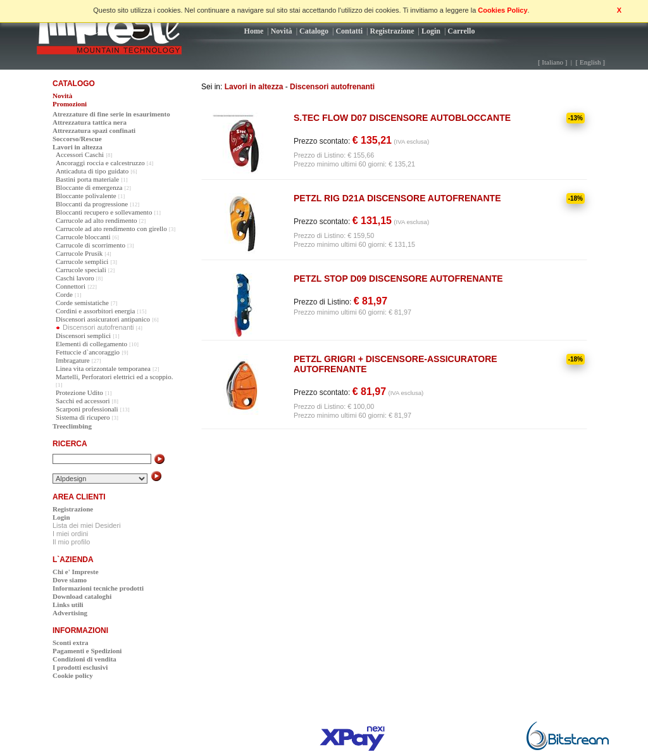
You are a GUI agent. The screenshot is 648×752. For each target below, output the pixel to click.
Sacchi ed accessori (83, 400)
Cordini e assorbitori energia (95, 311)
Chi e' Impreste (76, 571)
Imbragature (73, 360)
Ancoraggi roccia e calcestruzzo (100, 162)
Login (430, 31)
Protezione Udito (79, 392)
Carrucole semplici (82, 261)
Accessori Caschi (80, 154)
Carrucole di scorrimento (90, 245)
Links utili (68, 604)
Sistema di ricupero (83, 417)
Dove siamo (70, 580)
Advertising (70, 613)
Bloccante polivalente (86, 195)
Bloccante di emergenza (89, 187)
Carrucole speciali (81, 269)
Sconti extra (71, 642)
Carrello (461, 31)
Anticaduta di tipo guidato (92, 171)
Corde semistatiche (82, 302)
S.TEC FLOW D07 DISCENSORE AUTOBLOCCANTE (402, 118)
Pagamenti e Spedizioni (87, 651)
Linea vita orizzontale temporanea (103, 368)
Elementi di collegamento (91, 344)
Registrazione (392, 31)
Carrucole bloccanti (83, 237)
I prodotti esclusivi (80, 667)
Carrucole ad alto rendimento (96, 220)
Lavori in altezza (254, 86)
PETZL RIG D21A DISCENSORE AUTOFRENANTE (397, 198)
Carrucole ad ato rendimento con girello (111, 228)
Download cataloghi (82, 596)
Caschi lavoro (75, 278)
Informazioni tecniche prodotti (98, 588)
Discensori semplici (83, 335)
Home (254, 31)
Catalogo (313, 31)
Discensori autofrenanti (332, 86)
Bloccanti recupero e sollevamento (104, 212)
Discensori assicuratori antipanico (103, 319)
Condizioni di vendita (84, 659)
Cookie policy (73, 675)
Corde (64, 294)
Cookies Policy (502, 10)
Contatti (349, 31)
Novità (281, 31)
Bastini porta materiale (87, 179)
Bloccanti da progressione (92, 204)
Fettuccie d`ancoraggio (88, 352)
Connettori (70, 286)
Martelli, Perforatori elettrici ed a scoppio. (114, 376)
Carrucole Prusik (79, 253)
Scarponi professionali (87, 409)
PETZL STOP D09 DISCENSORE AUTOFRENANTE (398, 278)
